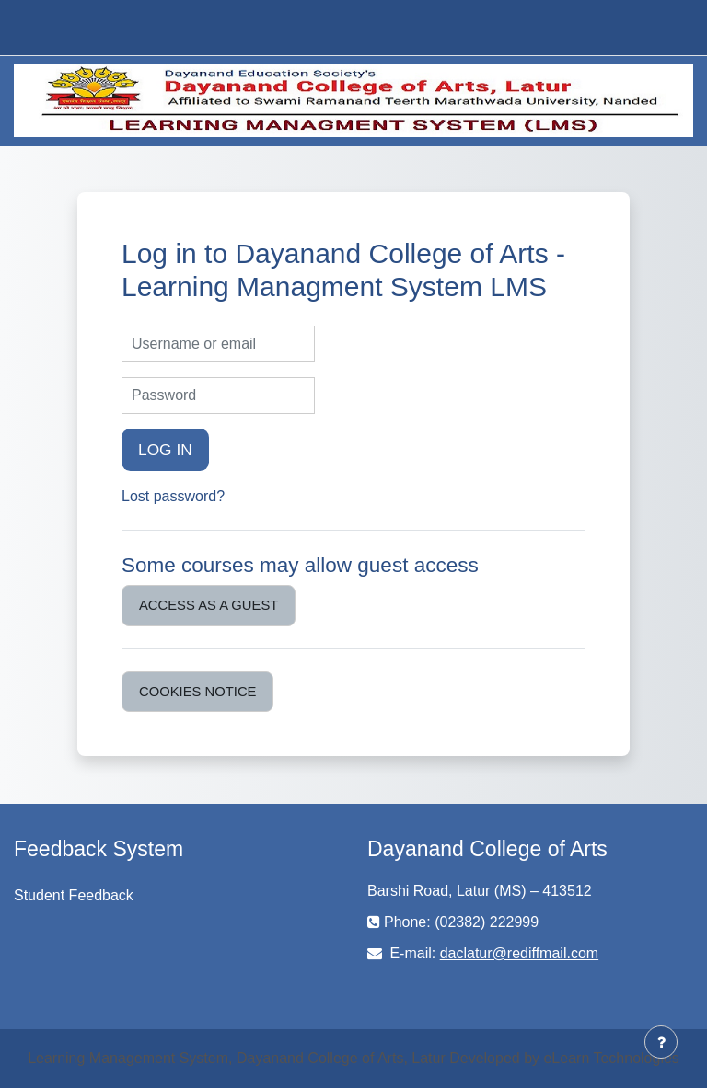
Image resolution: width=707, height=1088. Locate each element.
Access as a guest (208, 605)
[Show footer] (661, 1042)
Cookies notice (197, 691)
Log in (165, 450)
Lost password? (173, 496)
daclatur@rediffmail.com (519, 953)
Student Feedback (73, 895)
